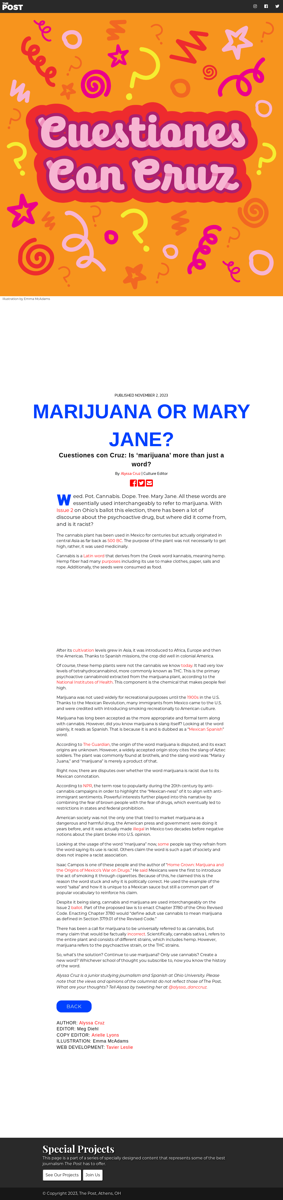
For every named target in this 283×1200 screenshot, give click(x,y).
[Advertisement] (141, 339)
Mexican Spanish (206, 729)
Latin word (94, 556)
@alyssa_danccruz (188, 987)
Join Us (93, 1175)
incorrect (136, 934)
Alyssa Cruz (131, 473)
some (163, 844)
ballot (76, 907)
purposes (111, 561)
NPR (87, 785)
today (186, 665)
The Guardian (96, 744)
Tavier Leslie (119, 1047)
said (144, 870)
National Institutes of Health (85, 682)
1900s (193, 697)
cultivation (83, 650)
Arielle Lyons (105, 1035)
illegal (138, 829)
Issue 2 (65, 510)
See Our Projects (62, 1175)
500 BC (115, 540)
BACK (74, 1006)
